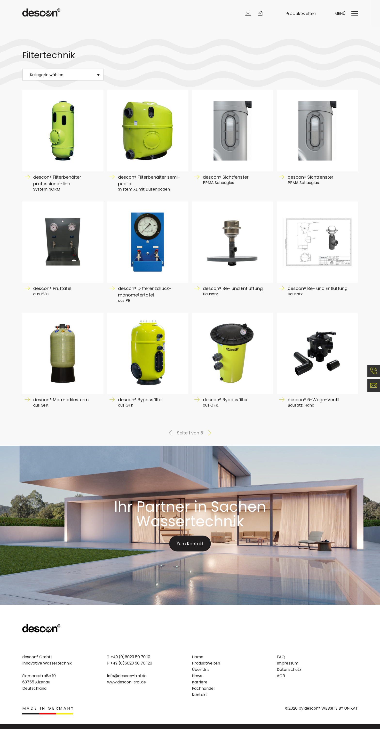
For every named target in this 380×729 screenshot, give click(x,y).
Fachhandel (203, 688)
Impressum (287, 663)
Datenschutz (289, 669)
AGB (281, 676)
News (197, 676)
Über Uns (200, 669)
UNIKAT (351, 708)
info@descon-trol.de (127, 676)
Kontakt (199, 694)
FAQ (281, 657)
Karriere (199, 682)
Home (197, 657)
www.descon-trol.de (126, 682)
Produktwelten (300, 13)
